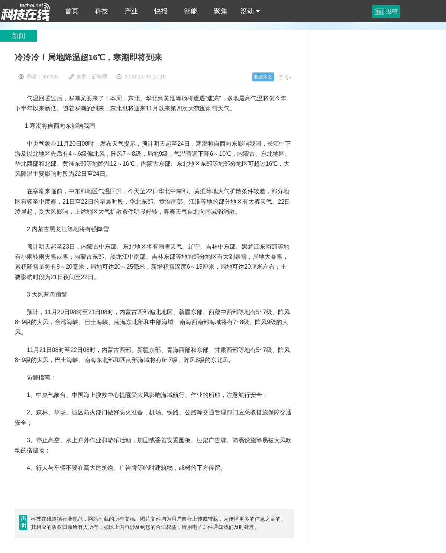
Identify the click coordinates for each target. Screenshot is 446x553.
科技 (101, 11)
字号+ (285, 77)
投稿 (392, 11)
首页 (71, 11)
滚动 (250, 11)
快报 (161, 11)
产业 (131, 11)
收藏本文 (263, 77)
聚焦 (220, 11)
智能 (190, 11)
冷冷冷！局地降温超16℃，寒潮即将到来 (25, 11)
